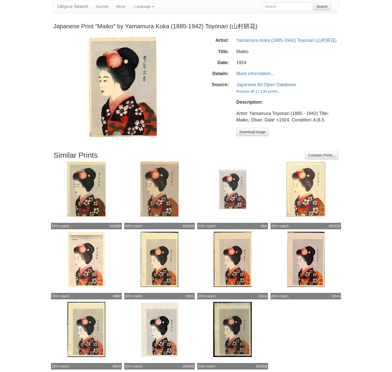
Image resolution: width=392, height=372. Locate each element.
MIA (264, 226)
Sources (102, 7)
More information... (255, 73)
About (120, 7)
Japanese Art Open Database (266, 84)
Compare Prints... (321, 155)
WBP (117, 296)
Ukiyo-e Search (73, 6)
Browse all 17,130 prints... (258, 91)
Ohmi (190, 296)
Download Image (253, 132)
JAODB (115, 226)
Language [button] (143, 7)
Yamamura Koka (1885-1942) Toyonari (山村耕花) (286, 40)
